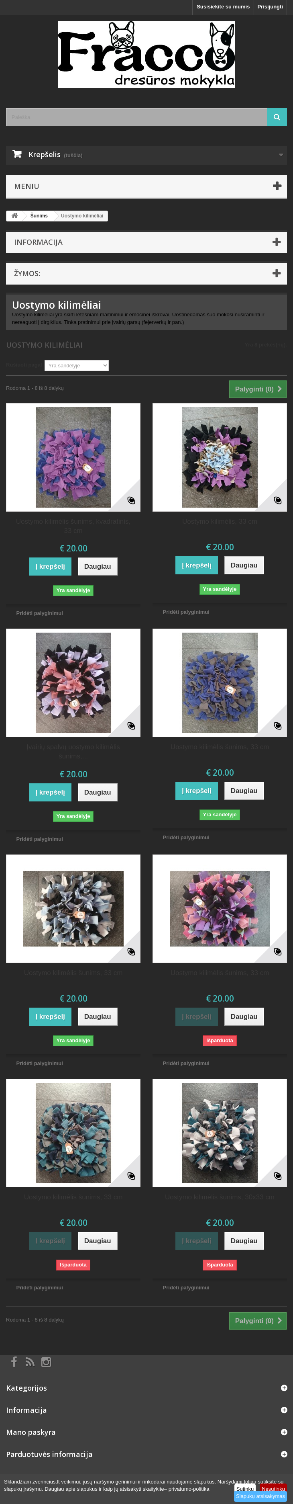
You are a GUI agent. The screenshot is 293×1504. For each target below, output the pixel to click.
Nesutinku (273, 1489)
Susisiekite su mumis (223, 7)
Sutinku (245, 1489)
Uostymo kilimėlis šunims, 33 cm (220, 747)
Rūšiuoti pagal (24, 365)
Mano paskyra (31, 1432)
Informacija (38, 242)
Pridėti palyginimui (39, 613)
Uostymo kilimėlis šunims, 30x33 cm (220, 1197)
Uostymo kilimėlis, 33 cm (219, 521)
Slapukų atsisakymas (260, 1496)
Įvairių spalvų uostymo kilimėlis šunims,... (73, 751)
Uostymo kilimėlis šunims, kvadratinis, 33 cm (73, 526)
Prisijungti (270, 7)
